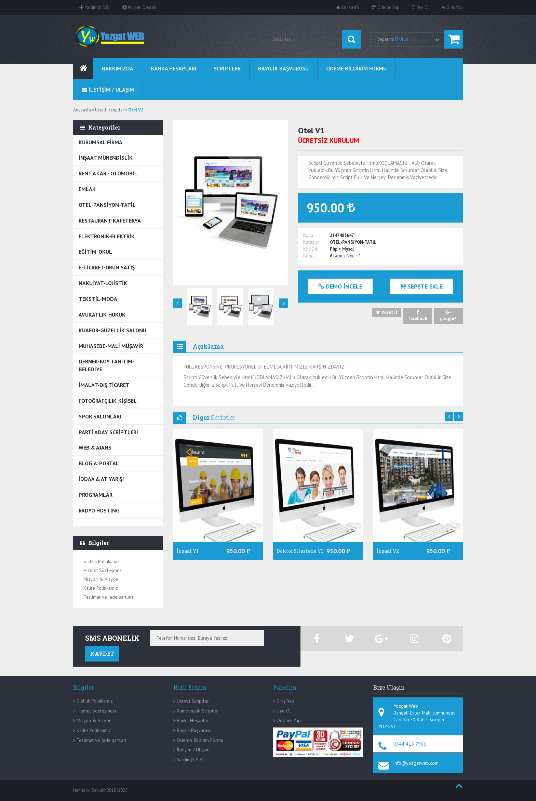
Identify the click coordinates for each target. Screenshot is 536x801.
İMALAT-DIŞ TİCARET (104, 385)
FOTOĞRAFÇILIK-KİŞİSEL (108, 400)
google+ (448, 315)
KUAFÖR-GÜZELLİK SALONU (112, 330)
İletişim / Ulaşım (193, 750)
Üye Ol (420, 7)
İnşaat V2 (388, 551)
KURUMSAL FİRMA (100, 142)
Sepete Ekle (421, 286)
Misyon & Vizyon (100, 579)
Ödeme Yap (385, 7)
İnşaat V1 (187, 551)
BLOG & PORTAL (99, 463)
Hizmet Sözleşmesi (103, 570)
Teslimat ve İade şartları (108, 597)
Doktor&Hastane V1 (300, 551)
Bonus (309, 255)
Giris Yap (452, 7)
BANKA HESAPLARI (173, 68)
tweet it (387, 312)
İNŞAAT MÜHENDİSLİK (106, 157)
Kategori (311, 242)
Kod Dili (310, 249)
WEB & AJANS (95, 447)
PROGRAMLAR (95, 494)
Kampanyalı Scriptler (198, 711)
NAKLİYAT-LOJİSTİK (103, 283)
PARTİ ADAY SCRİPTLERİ (108, 432)
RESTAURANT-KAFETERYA (110, 220)
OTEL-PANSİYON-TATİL (107, 204)
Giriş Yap (285, 701)
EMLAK (87, 189)
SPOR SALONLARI (100, 416)
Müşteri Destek (139, 7)
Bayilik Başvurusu (194, 730)
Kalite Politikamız (100, 588)
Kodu (308, 235)
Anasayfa (347, 7)
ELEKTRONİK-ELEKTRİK (107, 236)
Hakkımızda (117, 68)
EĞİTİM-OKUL (95, 251)
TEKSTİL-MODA (98, 298)
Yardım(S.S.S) (94, 7)
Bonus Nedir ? (346, 256)
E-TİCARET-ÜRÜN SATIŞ (107, 267)
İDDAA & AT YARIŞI (101, 479)
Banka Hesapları (193, 720)
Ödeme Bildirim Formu (200, 740)
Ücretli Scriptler (193, 701)
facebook (417, 315)
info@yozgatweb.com (416, 763)
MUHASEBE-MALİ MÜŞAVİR (111, 346)
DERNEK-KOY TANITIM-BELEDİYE (106, 365)
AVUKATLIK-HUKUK (102, 314)
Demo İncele (340, 286)
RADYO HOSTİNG (99, 510)
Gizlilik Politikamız (101, 561)
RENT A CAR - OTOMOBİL (108, 173)
